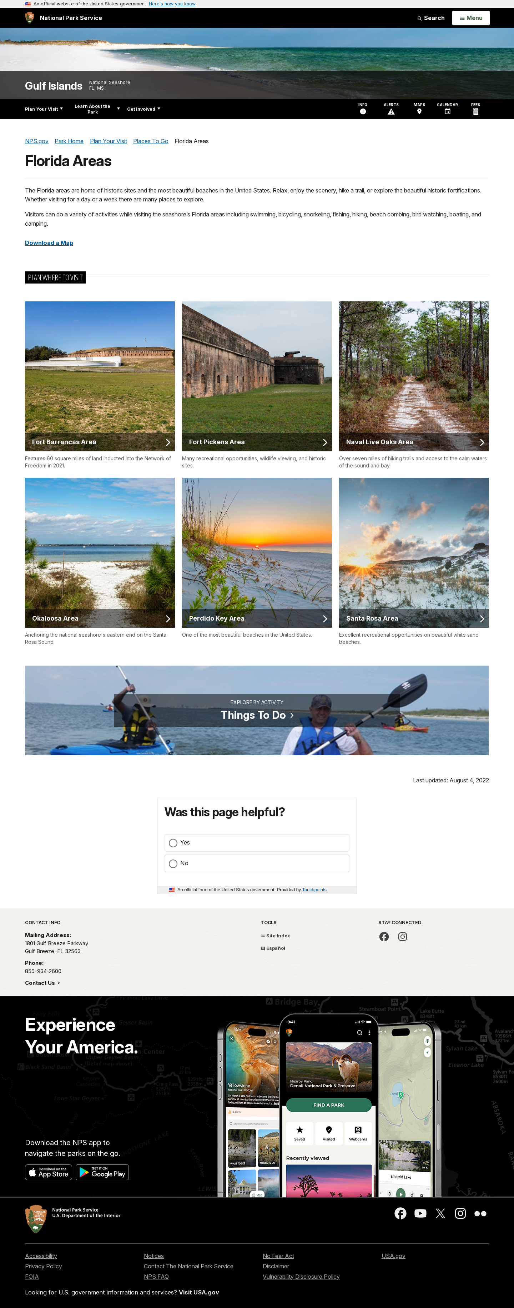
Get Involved (143, 109)
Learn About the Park (97, 109)
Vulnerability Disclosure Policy (301, 1276)
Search (431, 17)
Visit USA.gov (199, 1292)
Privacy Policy (43, 1266)
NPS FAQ (156, 1276)
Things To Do (253, 714)
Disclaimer (276, 1266)
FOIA (32, 1276)
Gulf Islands (53, 86)
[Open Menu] (471, 18)
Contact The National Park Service (188, 1266)
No (184, 863)
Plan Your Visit (44, 109)
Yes (185, 842)
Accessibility (41, 1255)
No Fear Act (278, 1255)
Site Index (275, 935)
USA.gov (393, 1255)
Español (273, 948)
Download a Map (49, 242)
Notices (154, 1255)
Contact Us (40, 982)
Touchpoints (314, 889)
